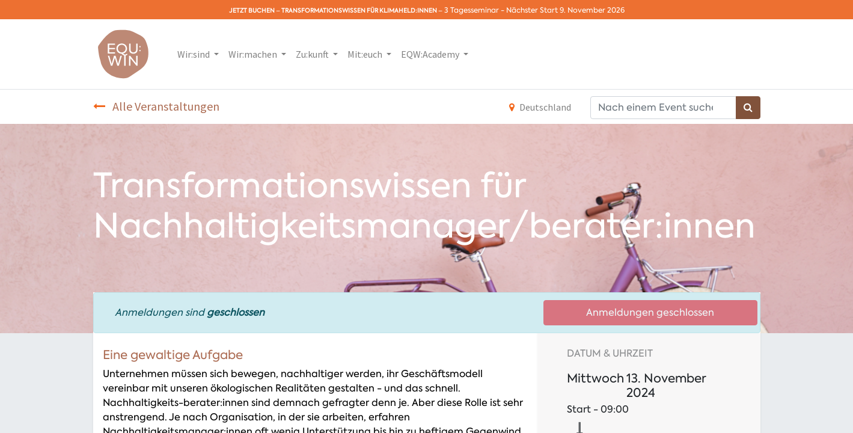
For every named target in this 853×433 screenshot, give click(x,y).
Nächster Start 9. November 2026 (565, 10)
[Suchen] (748, 107)
